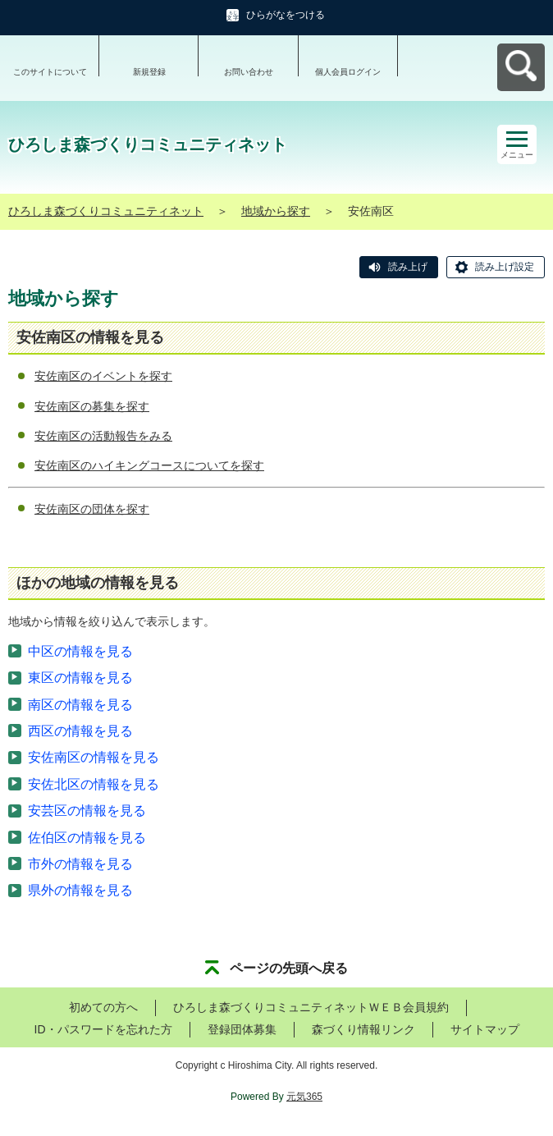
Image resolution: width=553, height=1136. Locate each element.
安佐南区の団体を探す (91, 508)
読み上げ (407, 267)
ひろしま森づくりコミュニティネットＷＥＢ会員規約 (311, 1007)
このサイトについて (50, 71)
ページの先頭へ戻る (289, 968)
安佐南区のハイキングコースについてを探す (149, 465)
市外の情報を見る (80, 864)
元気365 (304, 1096)
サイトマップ (484, 1029)
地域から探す (275, 211)
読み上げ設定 (504, 267)
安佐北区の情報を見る (93, 784)
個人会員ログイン (348, 71)
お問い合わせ (248, 71)
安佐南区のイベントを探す (103, 375)
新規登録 (149, 71)
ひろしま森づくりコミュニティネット (105, 211)
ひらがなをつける (285, 15)
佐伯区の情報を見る (87, 838)
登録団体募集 (242, 1029)
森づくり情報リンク (363, 1029)
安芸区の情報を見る (87, 811)
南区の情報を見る (80, 705)
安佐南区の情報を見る (93, 757)
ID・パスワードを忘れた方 (103, 1029)
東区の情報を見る (80, 678)
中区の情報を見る (80, 651)
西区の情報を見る (80, 731)
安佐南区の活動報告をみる (103, 435)
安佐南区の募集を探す (91, 406)
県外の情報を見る (80, 890)
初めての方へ (103, 1007)
